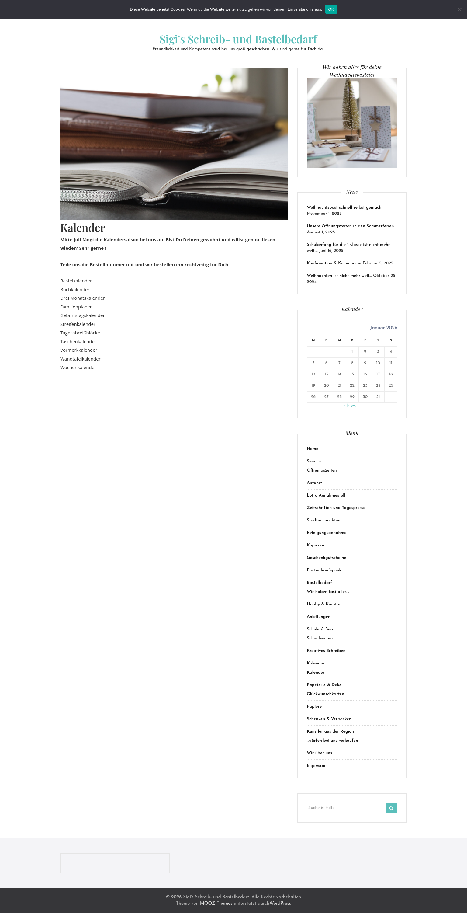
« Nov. (349, 405)
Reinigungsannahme (327, 533)
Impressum (317, 765)
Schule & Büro (320, 629)
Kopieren (315, 545)
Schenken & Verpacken (329, 719)
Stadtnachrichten (324, 520)
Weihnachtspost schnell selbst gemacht (345, 207)
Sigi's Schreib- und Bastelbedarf (238, 38)
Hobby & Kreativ (323, 604)
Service (314, 461)
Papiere (314, 706)
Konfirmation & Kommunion (334, 263)
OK (331, 9)
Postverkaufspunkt (325, 570)
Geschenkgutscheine (326, 558)
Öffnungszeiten (322, 470)
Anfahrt (314, 483)
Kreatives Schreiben (326, 651)
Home (312, 449)
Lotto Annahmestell (326, 495)
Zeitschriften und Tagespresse (336, 508)
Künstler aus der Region (330, 731)
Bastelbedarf (319, 582)
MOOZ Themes (216, 903)
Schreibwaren (320, 638)
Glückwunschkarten (325, 694)
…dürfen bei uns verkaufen (332, 740)
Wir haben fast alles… (328, 592)
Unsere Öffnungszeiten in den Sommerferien (350, 226)
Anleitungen (318, 617)
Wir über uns (319, 753)
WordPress (280, 903)
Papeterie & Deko (324, 685)
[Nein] (459, 9)
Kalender (315, 663)
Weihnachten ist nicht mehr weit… (339, 276)
